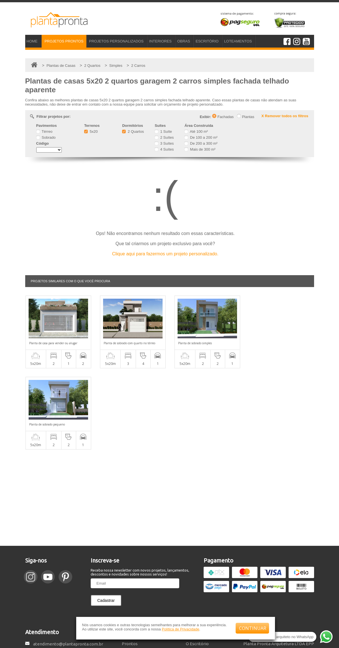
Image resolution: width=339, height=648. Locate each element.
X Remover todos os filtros (284, 116)
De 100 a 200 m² (200, 137)
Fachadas (223, 117)
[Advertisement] (169, 416)
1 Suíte (163, 131)
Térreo (44, 131)
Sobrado (46, 137)
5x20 (91, 131)
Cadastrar (106, 519)
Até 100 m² (196, 131)
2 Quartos (133, 131)
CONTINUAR (252, 628)
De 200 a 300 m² (200, 143)
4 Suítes (164, 149)
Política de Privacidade (180, 629)
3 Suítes (164, 143)
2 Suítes (164, 137)
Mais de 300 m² (199, 149)
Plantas (245, 117)
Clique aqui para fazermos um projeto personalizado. (165, 253)
